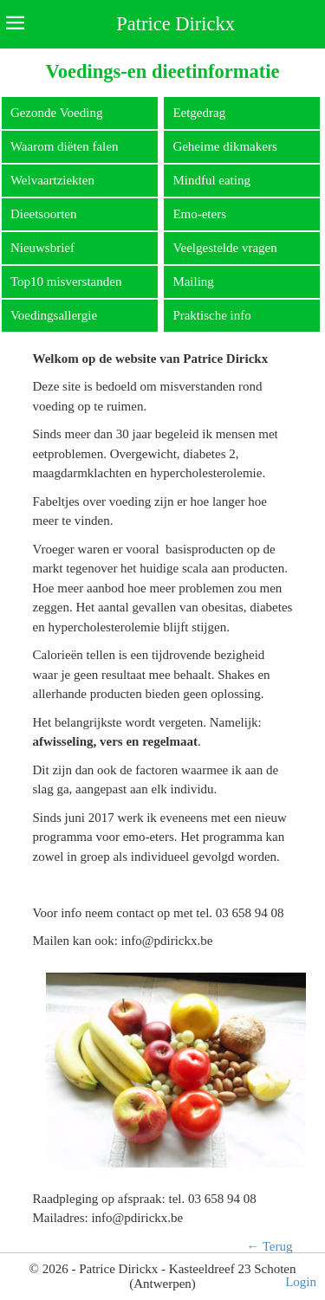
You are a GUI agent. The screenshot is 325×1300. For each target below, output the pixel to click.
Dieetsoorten (43, 214)
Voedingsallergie (53, 315)
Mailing (193, 281)
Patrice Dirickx (175, 24)
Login (300, 1282)
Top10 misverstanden (66, 281)
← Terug (269, 1246)
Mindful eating (211, 180)
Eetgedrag (198, 113)
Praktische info (211, 315)
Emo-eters (199, 214)
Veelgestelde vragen (224, 248)
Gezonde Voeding (56, 113)
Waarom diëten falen (64, 146)
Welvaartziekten (52, 180)
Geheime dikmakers (224, 146)
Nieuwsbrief (42, 248)
